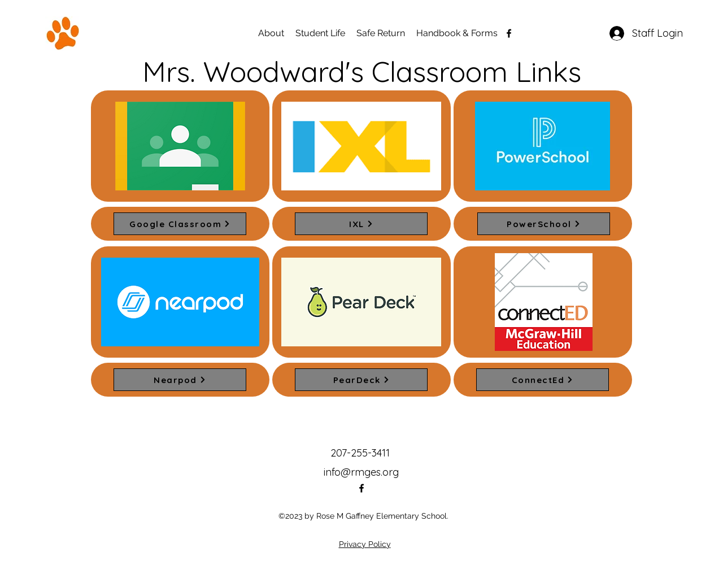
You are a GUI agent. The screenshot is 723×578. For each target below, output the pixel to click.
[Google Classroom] (180, 223)
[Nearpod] (180, 379)
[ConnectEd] (542, 379)
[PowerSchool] (543, 223)
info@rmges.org (361, 472)
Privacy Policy (365, 544)
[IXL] (361, 223)
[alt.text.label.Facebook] (509, 33)
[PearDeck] (361, 379)
